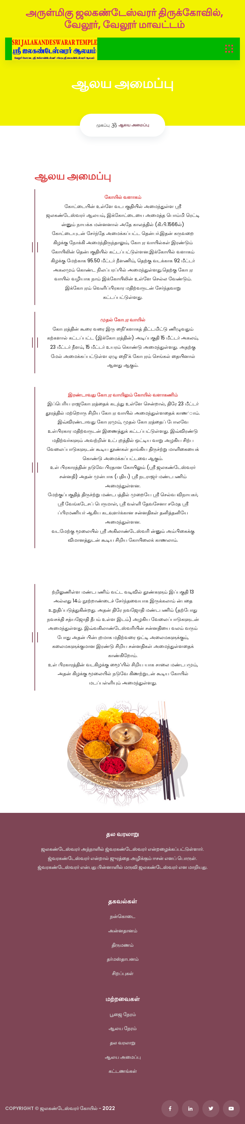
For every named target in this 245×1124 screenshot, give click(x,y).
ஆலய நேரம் (122, 1028)
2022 (108, 1108)
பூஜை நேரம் (123, 1014)
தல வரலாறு (122, 1042)
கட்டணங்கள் (123, 1071)
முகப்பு (103, 125)
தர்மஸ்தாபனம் (123, 959)
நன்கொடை (122, 916)
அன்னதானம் (122, 930)
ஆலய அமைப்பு (123, 1057)
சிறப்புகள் (122, 973)
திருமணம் (122, 945)
